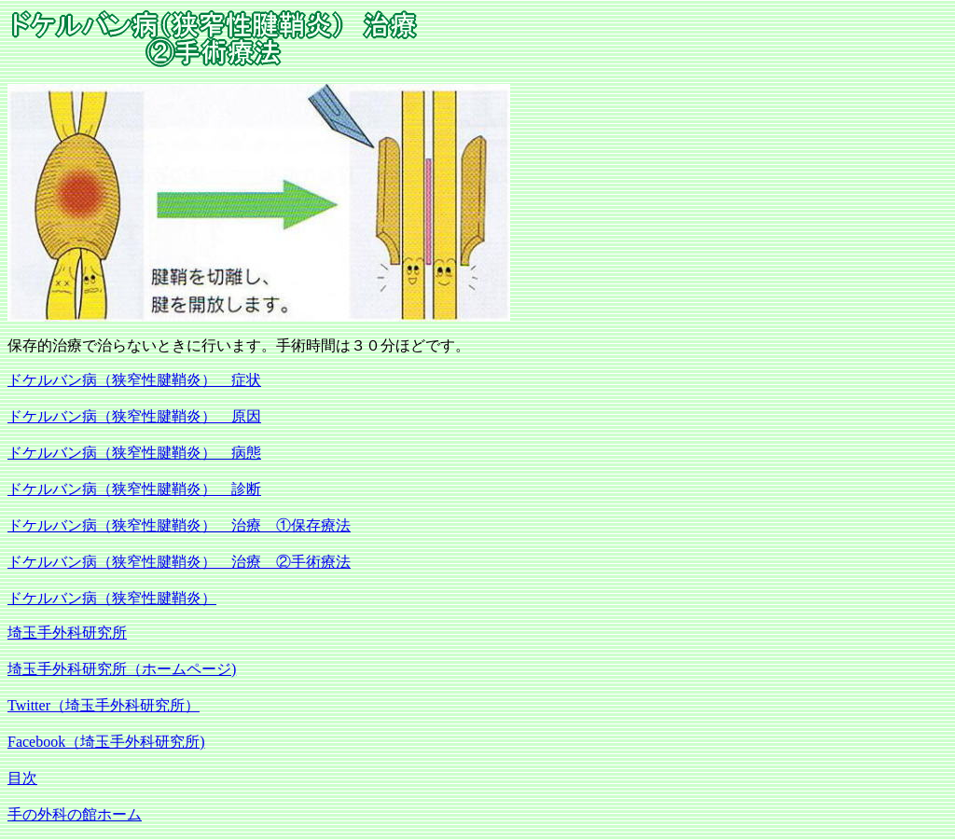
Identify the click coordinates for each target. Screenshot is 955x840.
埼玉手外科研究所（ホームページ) (121, 669)
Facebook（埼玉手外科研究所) (106, 742)
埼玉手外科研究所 (67, 632)
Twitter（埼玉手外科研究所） (103, 705)
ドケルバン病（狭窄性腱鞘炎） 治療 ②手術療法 (179, 562)
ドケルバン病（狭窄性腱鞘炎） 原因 (134, 416)
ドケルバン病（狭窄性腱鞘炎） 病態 (134, 453)
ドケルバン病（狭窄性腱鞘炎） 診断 (134, 489)
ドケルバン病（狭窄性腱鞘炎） (111, 598)
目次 (22, 778)
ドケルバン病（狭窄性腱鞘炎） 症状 (134, 380)
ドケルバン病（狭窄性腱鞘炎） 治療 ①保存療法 (179, 525)
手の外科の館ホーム (74, 814)
